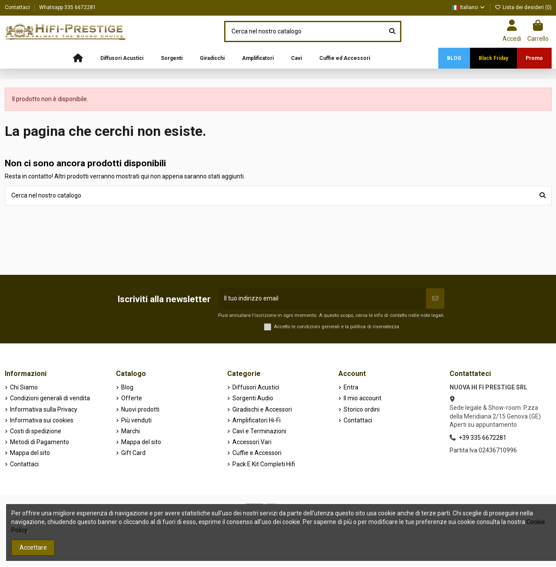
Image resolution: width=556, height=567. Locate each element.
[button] (122, 58)
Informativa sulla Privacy (43, 409)
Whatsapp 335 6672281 (67, 7)
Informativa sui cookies (41, 420)
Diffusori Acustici (255, 387)
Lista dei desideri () (523, 7)
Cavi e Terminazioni (259, 431)
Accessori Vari (251, 441)
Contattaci (18, 7)
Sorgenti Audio (252, 398)
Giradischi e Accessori (262, 409)
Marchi (130, 431)
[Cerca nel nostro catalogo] (392, 31)
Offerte (131, 398)
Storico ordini (362, 409)
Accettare (33, 547)
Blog (127, 387)
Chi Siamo (24, 387)
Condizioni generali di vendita (50, 398)
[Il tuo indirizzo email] (322, 298)
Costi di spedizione (35, 431)
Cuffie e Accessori (256, 452)
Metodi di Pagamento (39, 441)
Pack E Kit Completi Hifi (263, 464)
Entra (351, 387)
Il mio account (362, 398)
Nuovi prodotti (140, 409)
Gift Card (133, 452)
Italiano (469, 7)
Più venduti (136, 420)
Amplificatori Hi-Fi (256, 420)
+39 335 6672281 (482, 437)
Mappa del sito (30, 452)
